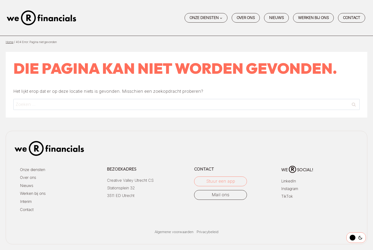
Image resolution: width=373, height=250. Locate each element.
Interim (26, 201)
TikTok (287, 196)
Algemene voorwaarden (174, 232)
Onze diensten (32, 169)
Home (9, 42)
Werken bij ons (313, 17)
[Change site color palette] (356, 237)
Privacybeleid (207, 232)
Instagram (289, 188)
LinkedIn (288, 181)
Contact (351, 17)
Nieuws (276, 17)
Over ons (246, 17)
